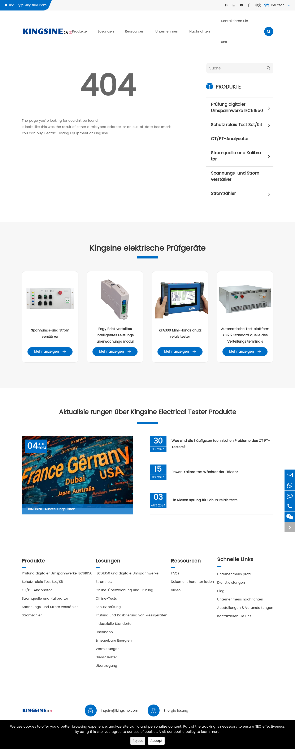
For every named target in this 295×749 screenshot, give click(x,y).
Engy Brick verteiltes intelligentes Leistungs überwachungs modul (115, 335)
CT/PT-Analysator (230, 139)
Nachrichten (199, 31)
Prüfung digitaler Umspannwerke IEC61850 (242, 107)
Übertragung (106, 668)
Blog (221, 592)
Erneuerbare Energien (114, 643)
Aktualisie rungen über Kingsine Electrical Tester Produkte (147, 413)
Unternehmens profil (234, 575)
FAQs (175, 575)
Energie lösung (176, 712)
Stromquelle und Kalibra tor (242, 156)
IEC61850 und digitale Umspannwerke (127, 575)
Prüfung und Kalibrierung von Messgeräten (131, 617)
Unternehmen (166, 31)
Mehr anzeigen (50, 351)
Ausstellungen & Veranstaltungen (245, 609)
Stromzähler (242, 194)
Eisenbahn (104, 634)
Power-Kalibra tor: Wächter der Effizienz (206, 473)
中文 (258, 5)
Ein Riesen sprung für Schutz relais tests (206, 502)
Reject (138, 741)
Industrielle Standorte (113, 626)
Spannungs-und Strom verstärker (235, 176)
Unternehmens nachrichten (240, 601)
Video (176, 592)
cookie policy (185, 732)
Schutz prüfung (108, 609)
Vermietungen (108, 651)
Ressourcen (134, 31)
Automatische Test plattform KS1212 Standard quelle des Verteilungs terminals (245, 335)
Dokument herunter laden (192, 584)
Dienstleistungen (231, 584)
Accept (156, 741)
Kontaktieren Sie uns (234, 31)
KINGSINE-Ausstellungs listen (51, 510)
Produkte (79, 31)
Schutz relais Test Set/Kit (242, 125)
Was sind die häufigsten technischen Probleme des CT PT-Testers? (222, 445)
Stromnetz (104, 584)
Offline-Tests (106, 601)
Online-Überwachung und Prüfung (124, 592)
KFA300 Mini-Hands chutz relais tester (180, 333)
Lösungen (106, 31)
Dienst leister (106, 659)
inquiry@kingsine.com (28, 5)
